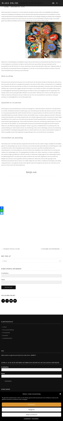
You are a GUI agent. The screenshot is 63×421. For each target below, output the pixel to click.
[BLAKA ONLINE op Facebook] (3, 301)
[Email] (1, 213)
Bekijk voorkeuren (31, 414)
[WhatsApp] (1, 210)
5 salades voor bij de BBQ (10, 249)
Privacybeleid (35, 418)
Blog (23, 7)
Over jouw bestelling (8, 330)
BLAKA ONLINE (10, 3)
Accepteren (31, 404)
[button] (60, 394)
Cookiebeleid (27, 418)
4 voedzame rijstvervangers (51, 249)
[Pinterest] (15, 301)
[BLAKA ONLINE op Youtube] (11, 301)
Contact (4, 327)
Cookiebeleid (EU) (7, 338)
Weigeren (31, 409)
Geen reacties (15, 7)
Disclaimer (5, 335)
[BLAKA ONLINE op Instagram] (7, 301)
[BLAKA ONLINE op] (19, 301)
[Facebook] (1, 207)
